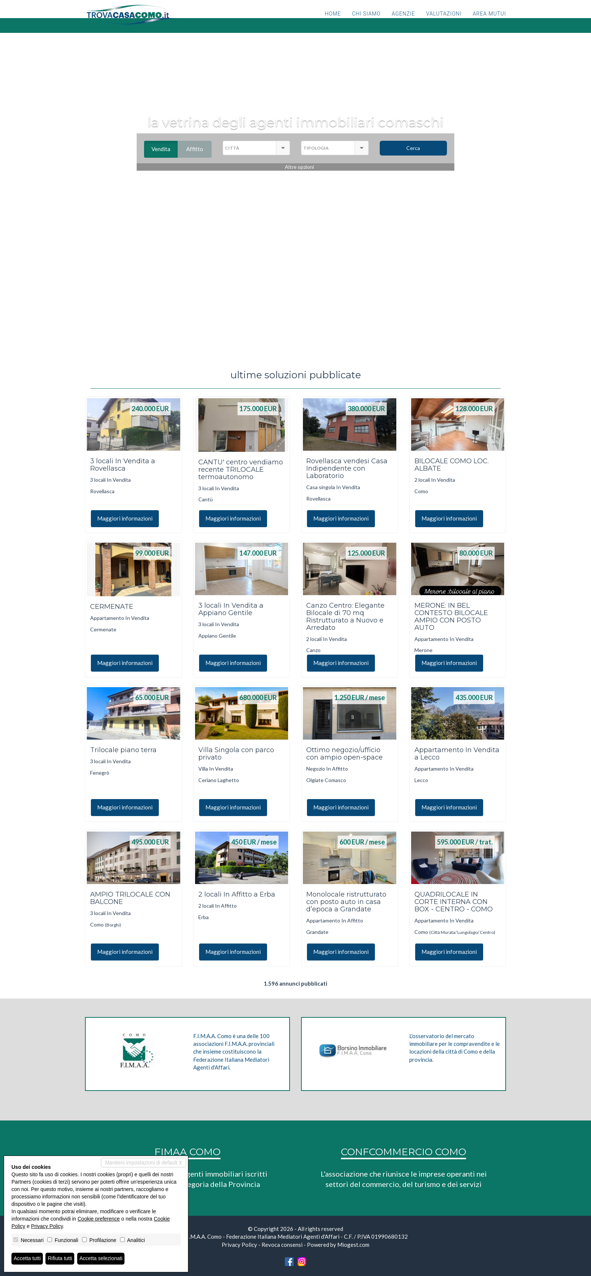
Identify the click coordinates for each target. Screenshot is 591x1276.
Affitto (199, 149)
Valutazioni (444, 24)
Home (333, 24)
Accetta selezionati (101, 1259)
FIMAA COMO (187, 1152)
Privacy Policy (239, 1244)
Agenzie (403, 24)
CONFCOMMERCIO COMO (403, 1152)
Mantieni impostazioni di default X (143, 1163)
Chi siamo (366, 24)
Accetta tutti (27, 1259)
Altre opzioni (299, 167)
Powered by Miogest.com (338, 1244)
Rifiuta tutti (60, 1259)
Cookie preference (99, 1219)
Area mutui (489, 24)
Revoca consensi (282, 1244)
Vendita (164, 149)
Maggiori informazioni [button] (125, 518)
